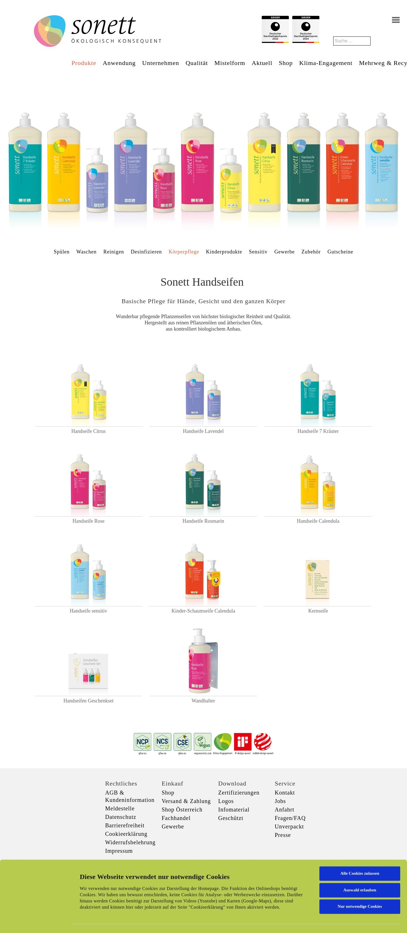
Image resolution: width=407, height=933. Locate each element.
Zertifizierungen (238, 792)
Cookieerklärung (126, 834)
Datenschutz (120, 817)
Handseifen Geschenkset (88, 701)
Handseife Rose (88, 521)
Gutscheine (340, 252)
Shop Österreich (182, 809)
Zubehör (311, 252)
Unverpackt (289, 826)
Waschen (86, 252)
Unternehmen (160, 62)
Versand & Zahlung (186, 801)
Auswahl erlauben (359, 865)
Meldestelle (120, 808)
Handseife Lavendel (203, 431)
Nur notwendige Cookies (359, 882)
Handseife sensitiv (88, 611)
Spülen (62, 252)
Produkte (84, 62)
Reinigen (113, 252)
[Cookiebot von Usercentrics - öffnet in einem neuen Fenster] (36, 922)
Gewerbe (284, 252)
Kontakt (285, 792)
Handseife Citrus (88, 431)
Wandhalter (203, 701)
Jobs (280, 801)
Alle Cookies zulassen (359, 849)
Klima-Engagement (325, 62)
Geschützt (230, 818)
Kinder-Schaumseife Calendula (203, 611)
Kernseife (318, 611)
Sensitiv (258, 252)
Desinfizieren (146, 252)
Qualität (197, 62)
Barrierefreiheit (124, 825)
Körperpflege (184, 252)
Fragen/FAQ (290, 818)
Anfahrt (284, 809)
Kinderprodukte (224, 252)
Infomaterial (234, 809)
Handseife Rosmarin (203, 521)
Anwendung (119, 62)
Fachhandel (176, 818)
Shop (286, 62)
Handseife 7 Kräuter (318, 431)
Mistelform (230, 62)
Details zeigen (291, 922)
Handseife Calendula (318, 521)
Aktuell (262, 62)
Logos (226, 801)
